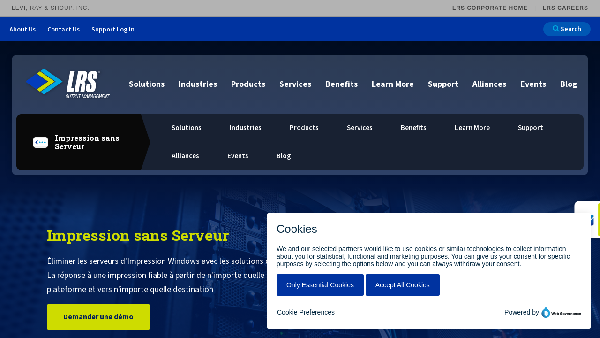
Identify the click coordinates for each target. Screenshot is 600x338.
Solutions (147, 84)
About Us (22, 29)
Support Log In (113, 29)
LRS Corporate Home (489, 8)
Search (567, 29)
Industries (198, 84)
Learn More (393, 84)
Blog (568, 84)
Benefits (341, 84)
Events (533, 84)
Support (443, 84)
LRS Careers (565, 8)
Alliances (489, 84)
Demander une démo (98, 317)
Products (248, 84)
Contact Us (63, 29)
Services (295, 84)
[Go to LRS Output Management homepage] (68, 84)
